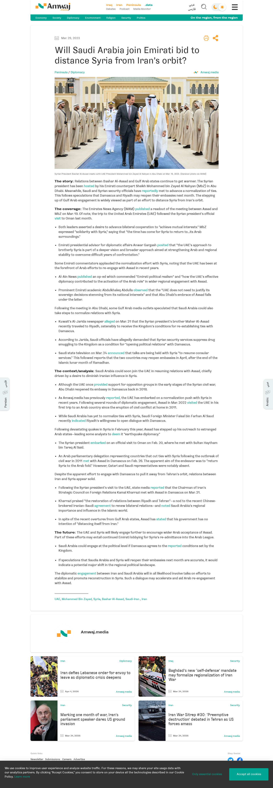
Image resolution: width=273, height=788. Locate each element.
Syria (96, 599)
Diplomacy (73, 17)
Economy (41, 17)
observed (141, 290)
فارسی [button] (192, 9)
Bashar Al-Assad (113, 599)
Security (126, 17)
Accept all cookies (249, 774)
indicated (79, 421)
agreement (102, 506)
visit (58, 218)
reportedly (150, 191)
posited (162, 245)
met (86, 461)
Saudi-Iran (132, 599)
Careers (67, 759)
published (142, 209)
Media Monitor (142, 9)
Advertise (79, 759)
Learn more (22, 776)
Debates (111, 9)
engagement (87, 573)
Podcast (124, 9)
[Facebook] (240, 760)
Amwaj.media (209, 72)
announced (116, 353)
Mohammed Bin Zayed (77, 599)
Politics (141, 17)
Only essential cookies (207, 774)
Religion (111, 17)
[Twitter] (230, 760)
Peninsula (61, 72)
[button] (191, 7)
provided (100, 384)
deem (116, 434)
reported (113, 398)
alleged (109, 321)
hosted (89, 186)
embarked (98, 443)
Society (56, 17)
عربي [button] (192, 5)
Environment (93, 17)
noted (165, 506)
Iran (144, 599)
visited (192, 402)
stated (161, 519)
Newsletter (36, 759)
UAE (57, 599)
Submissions (52, 759)
